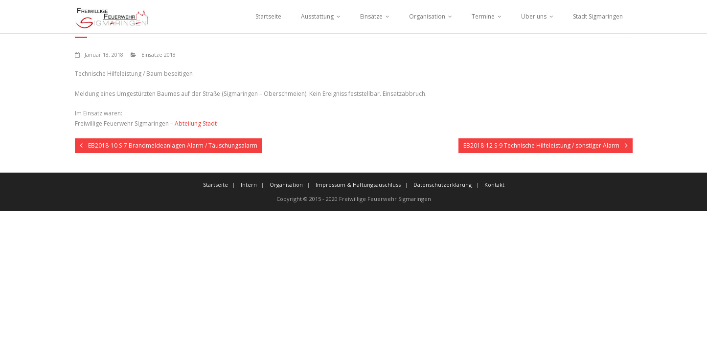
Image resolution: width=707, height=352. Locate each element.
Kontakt (494, 184)
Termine (483, 16)
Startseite (268, 16)
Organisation (427, 16)
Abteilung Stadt (196, 123)
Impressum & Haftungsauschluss (358, 184)
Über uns (534, 16)
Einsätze (371, 16)
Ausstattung (317, 16)
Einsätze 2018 (158, 54)
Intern (249, 184)
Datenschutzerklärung (442, 184)
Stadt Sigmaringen (598, 16)
